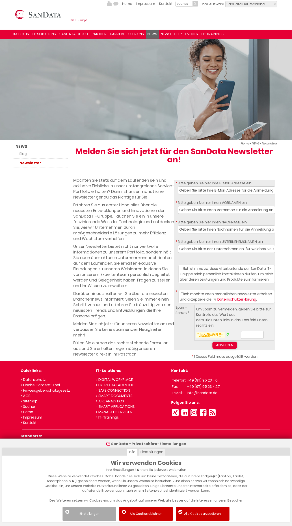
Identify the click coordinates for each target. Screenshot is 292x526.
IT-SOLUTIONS (44, 34)
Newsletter (269, 143)
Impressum (145, 3)
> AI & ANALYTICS (110, 401)
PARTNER (99, 34)
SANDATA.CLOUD (73, 34)
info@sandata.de (202, 392)
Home (127, 3)
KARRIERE (117, 34)
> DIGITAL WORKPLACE (114, 379)
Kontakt (166, 3)
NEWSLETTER (171, 34)
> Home (27, 412)
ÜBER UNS (136, 34)
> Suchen (28, 406)
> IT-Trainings (107, 417)
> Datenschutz (33, 379)
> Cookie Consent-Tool (40, 385)
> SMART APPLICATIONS (115, 406)
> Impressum (31, 417)
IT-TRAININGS (212, 34)
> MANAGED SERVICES (114, 412)
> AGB (25, 395)
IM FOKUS (21, 34)
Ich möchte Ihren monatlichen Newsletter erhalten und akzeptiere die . (226, 296)
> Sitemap (29, 401)
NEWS (152, 34)
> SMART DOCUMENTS (114, 395)
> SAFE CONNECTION (113, 390)
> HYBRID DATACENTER (114, 385)
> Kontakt (29, 422)
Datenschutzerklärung (234, 299)
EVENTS (191, 34)
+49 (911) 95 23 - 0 (202, 380)
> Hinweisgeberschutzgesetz (45, 390)
